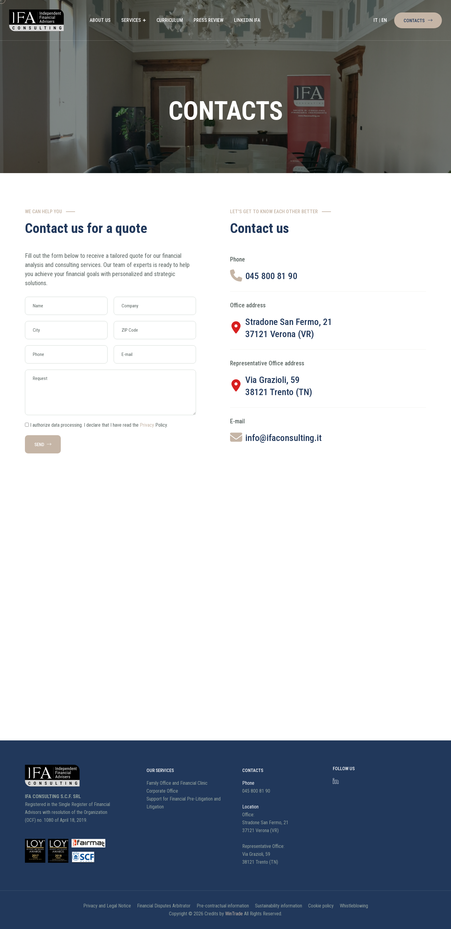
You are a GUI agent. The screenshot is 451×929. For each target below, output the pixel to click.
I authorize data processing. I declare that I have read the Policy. (99, 425)
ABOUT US (100, 20)
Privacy (147, 425)
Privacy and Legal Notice (107, 906)
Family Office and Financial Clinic (177, 783)
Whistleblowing (354, 906)
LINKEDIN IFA (247, 20)
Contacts (418, 20)
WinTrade (234, 914)
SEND (42, 444)
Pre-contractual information (223, 906)
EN (384, 20)
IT (376, 20)
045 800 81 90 (271, 276)
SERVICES (131, 20)
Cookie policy (321, 906)
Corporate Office (162, 791)
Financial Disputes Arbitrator (164, 906)
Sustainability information (278, 906)
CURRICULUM (170, 20)
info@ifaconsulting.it (283, 437)
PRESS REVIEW (208, 20)
